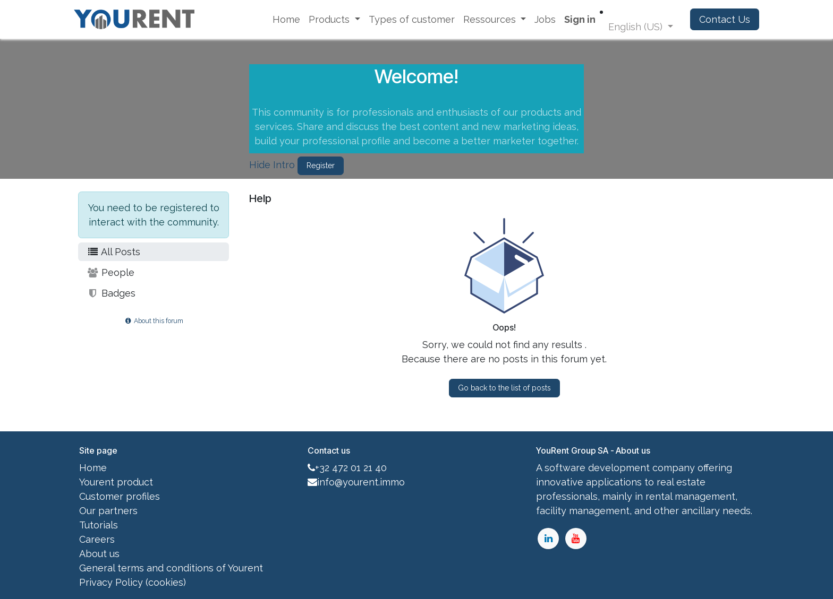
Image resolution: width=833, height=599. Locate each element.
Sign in (580, 19)
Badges (111, 293)
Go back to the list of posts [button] (504, 388)
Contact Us (724, 19)
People (110, 272)
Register (321, 165)
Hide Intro (272, 164)
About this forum (153, 321)
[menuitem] (286, 19)
